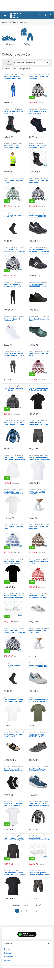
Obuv (38, 144)
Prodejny (8, 953)
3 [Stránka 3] (26, 911)
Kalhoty (6, 351)
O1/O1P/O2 (32, 766)
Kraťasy (31, 420)
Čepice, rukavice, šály (36, 74)
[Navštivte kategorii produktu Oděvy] (27, 36)
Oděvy (20, 144)
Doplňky (47, 74)
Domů (4, 22)
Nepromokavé (13, 74)
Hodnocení (8, 957)
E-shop (7, 949)
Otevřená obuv (13, 593)
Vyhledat (40, 15)
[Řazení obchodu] (31, 63)
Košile (6, 420)
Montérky (44, 420)
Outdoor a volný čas (10, 109)
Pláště (6, 74)
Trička (31, 386)
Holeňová (32, 144)
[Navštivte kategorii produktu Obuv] (9, 36)
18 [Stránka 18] (36, 911)
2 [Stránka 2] (21, 911)
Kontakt (7, 961)
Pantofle (32, 317)
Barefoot (32, 732)
